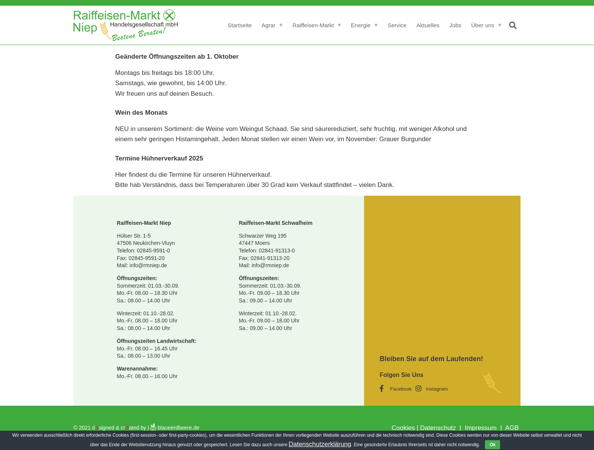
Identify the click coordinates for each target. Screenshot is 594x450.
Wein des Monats (141, 112)
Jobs (455, 25)
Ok (492, 444)
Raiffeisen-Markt (316, 25)
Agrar (272, 25)
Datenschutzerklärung (320, 444)
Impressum (480, 427)
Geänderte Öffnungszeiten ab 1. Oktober (177, 56)
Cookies (403, 427)
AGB (512, 427)
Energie (364, 25)
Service (397, 25)
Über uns (486, 25)
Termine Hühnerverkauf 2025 (159, 158)
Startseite (240, 25)
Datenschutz (439, 427)
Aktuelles (427, 25)
